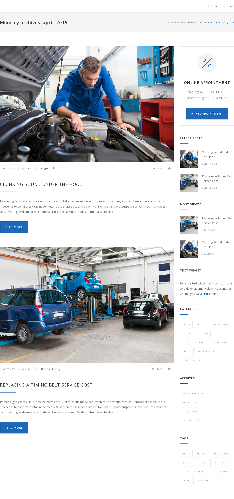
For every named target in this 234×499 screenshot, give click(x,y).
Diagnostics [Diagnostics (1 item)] (220, 453)
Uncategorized (193, 360)
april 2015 (207, 402)
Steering (201, 342)
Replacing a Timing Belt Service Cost (46, 385)
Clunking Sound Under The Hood (41, 184)
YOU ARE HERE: (176, 22)
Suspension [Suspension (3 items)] (221, 471)
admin (29, 168)
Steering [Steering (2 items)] (201, 471)
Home (212, 6)
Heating (55, 369)
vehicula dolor (209, 294)
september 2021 (207, 393)
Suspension (221, 342)
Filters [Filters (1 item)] (203, 462)
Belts (186, 324)
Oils (53, 168)
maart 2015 (207, 411)
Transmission (205, 351)
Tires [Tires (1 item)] (186, 480)
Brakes (45, 369)
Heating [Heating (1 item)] (220, 462)
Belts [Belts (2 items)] (186, 453)
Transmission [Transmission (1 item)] (205, 480)
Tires (186, 351)
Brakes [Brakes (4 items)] (201, 453)
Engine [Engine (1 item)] (187, 462)
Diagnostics (220, 324)
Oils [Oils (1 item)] (185, 471)
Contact (228, 6)
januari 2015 (207, 420)
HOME (191, 22)
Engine (45, 168)
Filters (203, 333)
